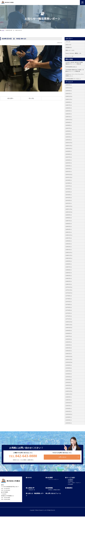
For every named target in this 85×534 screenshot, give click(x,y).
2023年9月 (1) (69, 122)
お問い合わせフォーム (54, 493)
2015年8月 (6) (69, 368)
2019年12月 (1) (69, 235)
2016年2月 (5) (69, 350)
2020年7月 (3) (69, 220)
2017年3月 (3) (69, 313)
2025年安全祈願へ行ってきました (73, 78)
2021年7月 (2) (69, 186)
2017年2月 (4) (69, 316)
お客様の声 (31, 488)
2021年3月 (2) (69, 197)
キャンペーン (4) (69, 56)
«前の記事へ (10, 98)
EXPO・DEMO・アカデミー (74, 482)
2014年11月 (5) (69, 394)
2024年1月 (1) (69, 116)
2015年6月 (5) (69, 373)
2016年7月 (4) (69, 336)
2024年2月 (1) (69, 113)
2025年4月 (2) (69, 90)
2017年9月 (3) (69, 295)
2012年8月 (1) (69, 417)
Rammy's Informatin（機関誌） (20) (73, 53)
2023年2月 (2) (69, 139)
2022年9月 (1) (69, 151)
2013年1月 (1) (69, 411)
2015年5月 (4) (69, 376)
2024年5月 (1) (69, 110)
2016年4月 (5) (69, 345)
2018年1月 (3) (69, 284)
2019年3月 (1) (69, 246)
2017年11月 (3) (69, 290)
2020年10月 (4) (69, 212)
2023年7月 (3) (69, 128)
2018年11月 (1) (69, 255)
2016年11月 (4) (69, 324)
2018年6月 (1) (69, 269)
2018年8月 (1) (69, 264)
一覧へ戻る (31, 98)
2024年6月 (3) (69, 108)
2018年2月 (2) (69, 281)
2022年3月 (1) (69, 168)
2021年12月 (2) (69, 174)
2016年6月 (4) (69, 339)
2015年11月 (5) (69, 359)
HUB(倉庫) (70, 484)
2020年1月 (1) (69, 232)
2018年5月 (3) (69, 272)
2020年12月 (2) (69, 206)
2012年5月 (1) (69, 420)
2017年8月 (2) (69, 298)
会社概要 (50, 477)
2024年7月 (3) (69, 105)
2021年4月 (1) (69, 194)
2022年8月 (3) (69, 154)
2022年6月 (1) (69, 160)
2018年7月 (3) (69, 267)
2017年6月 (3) (69, 304)
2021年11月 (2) (69, 177)
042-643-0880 (23, 456)
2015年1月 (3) (69, 388)
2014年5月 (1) (69, 397)
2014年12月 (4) (69, 391)
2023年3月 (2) (69, 137)
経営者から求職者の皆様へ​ (54, 489)
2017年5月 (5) (69, 307)
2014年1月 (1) (69, 399)
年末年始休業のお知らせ (71, 66)
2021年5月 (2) (69, 191)
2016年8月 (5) (69, 333)
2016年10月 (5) (69, 327)
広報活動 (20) (69, 47)
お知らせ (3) (68, 44)
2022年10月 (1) (69, 148)
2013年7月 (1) (69, 405)
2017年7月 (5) (69, 301)
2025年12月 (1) (69, 87)
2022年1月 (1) (69, 171)
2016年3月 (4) (69, 347)
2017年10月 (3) (69, 293)
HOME (2, 30)
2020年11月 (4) (69, 209)
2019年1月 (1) (69, 249)
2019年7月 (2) (69, 238)
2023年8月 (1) (69, 125)
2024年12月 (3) (69, 96)
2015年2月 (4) (69, 385)
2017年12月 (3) (69, 287)
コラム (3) (68, 41)
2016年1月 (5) (69, 353)
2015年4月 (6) (69, 379)
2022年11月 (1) (69, 145)
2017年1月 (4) (69, 319)
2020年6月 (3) (69, 223)
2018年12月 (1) (69, 252)
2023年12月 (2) (69, 119)
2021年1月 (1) (69, 203)
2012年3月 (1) (69, 423)
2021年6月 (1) (69, 188)
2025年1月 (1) (69, 93)
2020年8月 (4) (69, 217)
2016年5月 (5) (69, 342)
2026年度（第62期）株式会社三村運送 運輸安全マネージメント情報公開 (75, 63)
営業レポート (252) (70, 50)
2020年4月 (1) (69, 229)
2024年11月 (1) (69, 99)
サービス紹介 (71, 477)
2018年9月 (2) (69, 261)
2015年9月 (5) (69, 365)
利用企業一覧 (32, 489)
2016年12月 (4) (69, 321)
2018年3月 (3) (69, 278)
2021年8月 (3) (69, 183)
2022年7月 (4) (69, 157)
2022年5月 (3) (69, 163)
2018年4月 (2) (69, 275)
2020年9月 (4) (69, 215)
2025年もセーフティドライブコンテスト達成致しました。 (75, 75)
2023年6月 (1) (69, 131)
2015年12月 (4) (69, 356)
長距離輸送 (70, 481)
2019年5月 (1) (69, 243)
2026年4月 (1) (69, 85)
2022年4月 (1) (69, 165)
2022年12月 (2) (69, 142)
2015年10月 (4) (69, 362)
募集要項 (69, 488)
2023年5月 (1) (69, 134)
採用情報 (50, 488)
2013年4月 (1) (69, 408)
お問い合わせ (62, 457)
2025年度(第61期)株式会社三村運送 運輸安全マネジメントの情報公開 (75, 70)
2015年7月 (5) (69, 371)
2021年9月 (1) (69, 180)
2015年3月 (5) (69, 382)
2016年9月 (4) (69, 330)
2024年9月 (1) (69, 102)
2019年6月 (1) (69, 241)
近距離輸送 (70, 479)
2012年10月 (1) (69, 414)
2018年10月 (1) (69, 258)
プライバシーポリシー (53, 479)
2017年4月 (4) (69, 310)
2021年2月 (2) (69, 200)
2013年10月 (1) (69, 402)
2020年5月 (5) (69, 226)
